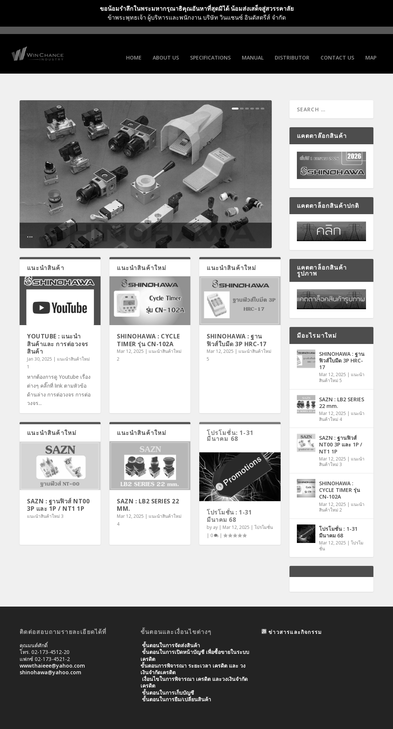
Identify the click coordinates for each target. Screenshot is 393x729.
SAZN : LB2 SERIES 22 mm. (148, 485)
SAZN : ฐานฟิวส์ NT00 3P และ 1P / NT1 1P (58, 485)
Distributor (292, 49)
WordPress (139, 720)
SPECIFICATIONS (210, 49)
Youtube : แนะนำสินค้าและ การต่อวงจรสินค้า (57, 323)
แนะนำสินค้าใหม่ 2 (342, 487)
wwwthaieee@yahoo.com (52, 645)
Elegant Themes (71, 720)
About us (166, 49)
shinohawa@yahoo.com (50, 651)
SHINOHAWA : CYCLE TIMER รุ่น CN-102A (148, 320)
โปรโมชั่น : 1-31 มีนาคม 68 (229, 496)
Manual (253, 49)
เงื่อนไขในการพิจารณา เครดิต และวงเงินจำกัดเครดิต (194, 662)
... (30, 214)
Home (134, 49)
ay (215, 507)
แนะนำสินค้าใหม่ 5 (342, 357)
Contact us (337, 49)
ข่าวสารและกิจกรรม (295, 611)
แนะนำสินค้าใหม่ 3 (45, 496)
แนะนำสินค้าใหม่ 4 (342, 396)
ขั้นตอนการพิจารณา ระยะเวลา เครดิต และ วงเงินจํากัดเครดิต (192, 648)
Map (370, 49)
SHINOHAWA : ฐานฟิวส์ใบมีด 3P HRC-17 (237, 320)
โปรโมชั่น (263, 507)
